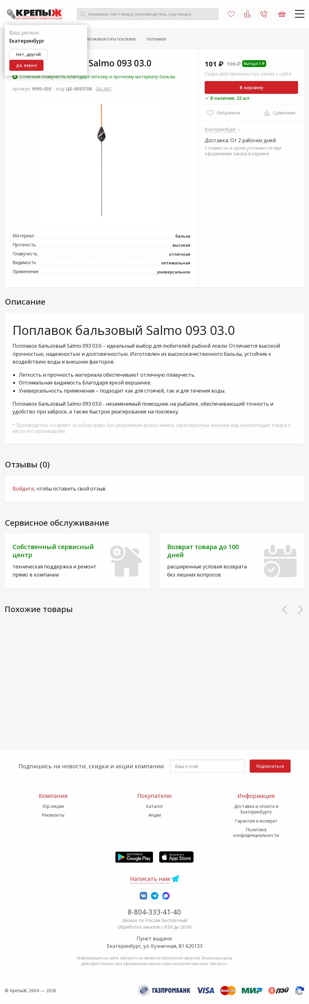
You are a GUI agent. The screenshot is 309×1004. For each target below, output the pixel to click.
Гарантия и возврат (256, 821)
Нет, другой (28, 54)
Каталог (154, 806)
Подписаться (270, 766)
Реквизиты (53, 815)
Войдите (23, 488)
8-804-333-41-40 (154, 911)
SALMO (103, 89)
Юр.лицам (53, 806)
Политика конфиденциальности (256, 832)
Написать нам (150, 878)
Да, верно (26, 65)
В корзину (251, 87)
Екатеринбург (220, 129)
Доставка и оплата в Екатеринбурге (256, 809)
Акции (154, 815)
